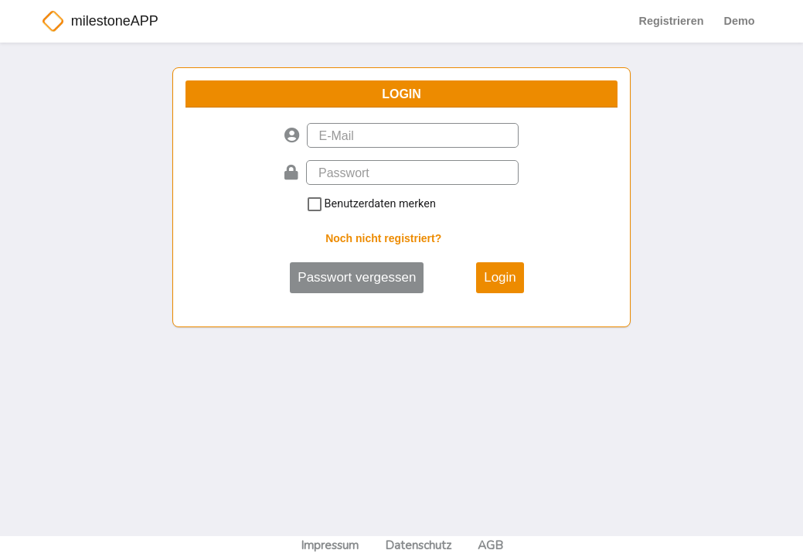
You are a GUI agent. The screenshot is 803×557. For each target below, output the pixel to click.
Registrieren (671, 21)
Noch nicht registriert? (383, 238)
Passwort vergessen (357, 277)
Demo (739, 21)
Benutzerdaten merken (443, 204)
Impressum (330, 545)
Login (500, 277)
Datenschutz (418, 545)
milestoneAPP (114, 21)
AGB (490, 545)
